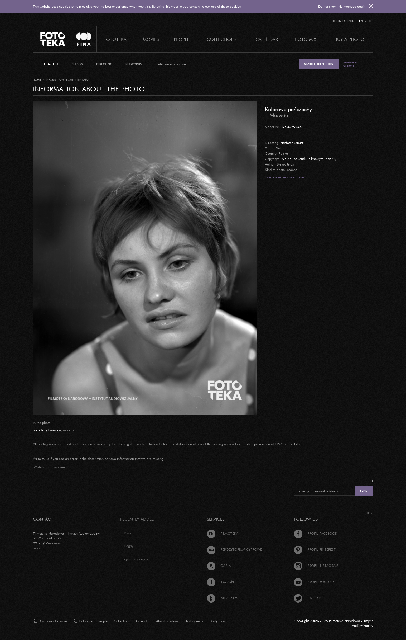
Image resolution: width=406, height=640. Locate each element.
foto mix (305, 39)
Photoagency (193, 621)
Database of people (91, 621)
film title (51, 64)
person (77, 64)
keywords (133, 64)
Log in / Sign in (343, 21)
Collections (122, 621)
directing (104, 64)
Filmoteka (222, 533)
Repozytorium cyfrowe (234, 549)
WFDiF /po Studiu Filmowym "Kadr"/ (308, 159)
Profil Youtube (314, 582)
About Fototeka (167, 621)
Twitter (307, 598)
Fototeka (115, 39)
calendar (266, 39)
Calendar (143, 621)
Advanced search (351, 64)
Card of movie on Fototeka (285, 177)
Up (369, 513)
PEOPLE (181, 39)
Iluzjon (220, 582)
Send (364, 490)
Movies (151, 39)
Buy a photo (349, 39)
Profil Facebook (315, 533)
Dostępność (217, 621)
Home (37, 79)
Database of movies (50, 621)
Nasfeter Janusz (292, 142)
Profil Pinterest (315, 549)
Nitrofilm (222, 598)
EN (361, 21)
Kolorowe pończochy (288, 109)
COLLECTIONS (222, 39)
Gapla (219, 565)
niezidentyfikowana (47, 430)
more (37, 548)
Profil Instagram (316, 565)
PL (370, 21)
